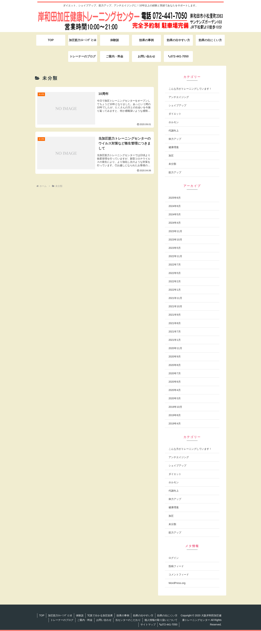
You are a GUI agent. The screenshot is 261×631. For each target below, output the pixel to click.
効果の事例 (123, 615)
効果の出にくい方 (167, 615)
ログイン (174, 557)
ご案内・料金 (84, 620)
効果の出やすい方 (143, 615)
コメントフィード (179, 574)
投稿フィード (176, 566)
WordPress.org (177, 583)
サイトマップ (148, 624)
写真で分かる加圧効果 (100, 615)
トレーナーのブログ (62, 620)
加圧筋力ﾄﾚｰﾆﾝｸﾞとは (60, 615)
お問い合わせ (103, 620)
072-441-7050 (168, 624)
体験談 (80, 615)
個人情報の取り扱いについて (160, 620)
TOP (41, 615)
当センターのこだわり (128, 620)
